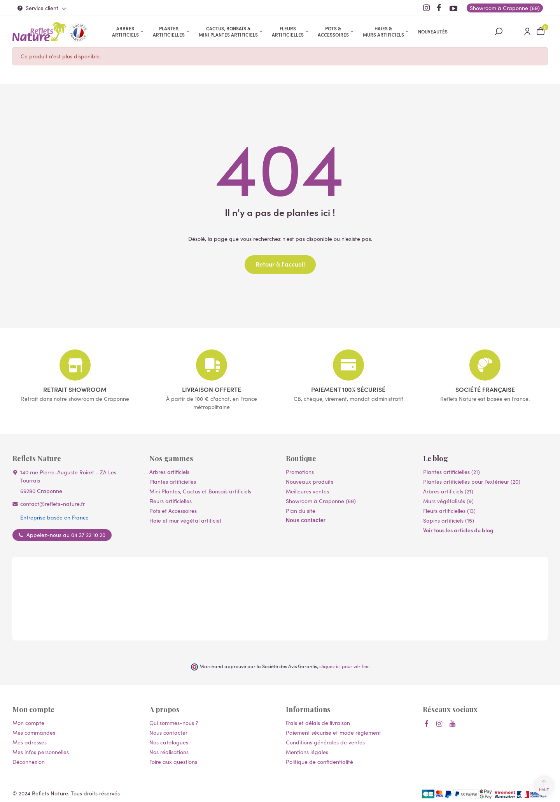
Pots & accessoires (333, 31)
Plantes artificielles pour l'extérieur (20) (471, 481)
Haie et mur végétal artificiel (185, 520)
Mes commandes (33, 732)
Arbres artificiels (125, 31)
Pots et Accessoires (173, 510)
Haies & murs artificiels (383, 31)
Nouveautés (433, 31)
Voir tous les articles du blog (458, 530)
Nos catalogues (168, 742)
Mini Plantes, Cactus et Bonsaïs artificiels (200, 491)
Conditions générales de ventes (325, 742)
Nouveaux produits (309, 481)
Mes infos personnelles (40, 752)
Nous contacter (306, 520)
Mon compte (28, 723)
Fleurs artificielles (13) (449, 510)
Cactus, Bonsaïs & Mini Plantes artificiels (228, 31)
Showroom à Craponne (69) (321, 501)
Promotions (300, 472)
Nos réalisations (169, 752)
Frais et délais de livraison (318, 723)
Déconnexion (28, 761)
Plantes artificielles (169, 31)
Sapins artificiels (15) (448, 520)
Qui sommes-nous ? (173, 723)
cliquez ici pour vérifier (344, 666)
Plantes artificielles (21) (451, 472)
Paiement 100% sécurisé (348, 389)
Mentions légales (307, 752)
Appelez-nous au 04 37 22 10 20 (65, 535)
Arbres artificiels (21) (448, 491)
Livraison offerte (211, 389)
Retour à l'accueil (280, 264)
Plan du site (300, 510)
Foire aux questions (173, 761)
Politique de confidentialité (319, 761)
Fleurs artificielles (288, 31)
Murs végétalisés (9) (448, 501)
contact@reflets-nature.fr (52, 503)
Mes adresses (29, 742)
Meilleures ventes (307, 491)
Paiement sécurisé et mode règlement (333, 732)
